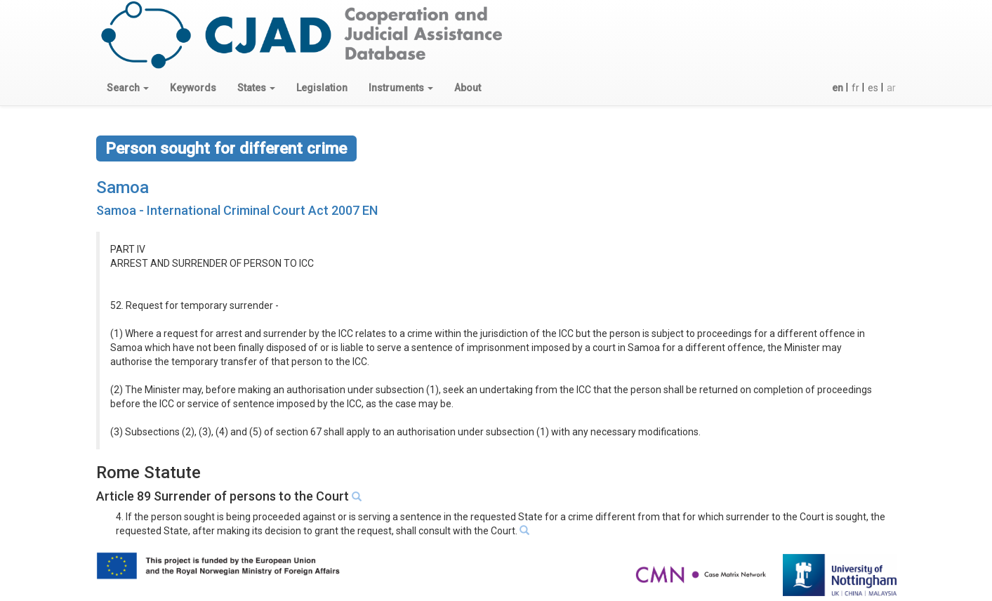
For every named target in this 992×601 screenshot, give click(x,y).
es (873, 87)
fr (855, 87)
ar (891, 87)
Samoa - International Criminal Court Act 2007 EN (237, 210)
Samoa (122, 187)
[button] (127, 87)
